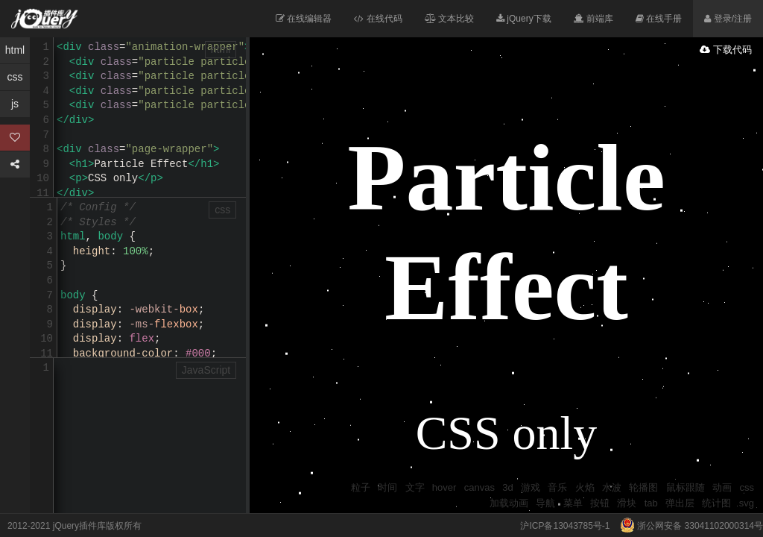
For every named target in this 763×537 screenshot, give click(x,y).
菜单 (573, 503)
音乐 (557, 487)
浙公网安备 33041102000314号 (687, 526)
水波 (611, 487)
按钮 (600, 503)
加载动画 (509, 503)
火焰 (585, 487)
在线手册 (659, 18)
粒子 (360, 487)
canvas (479, 487)
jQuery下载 (523, 18)
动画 (722, 487)
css (747, 487)
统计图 (716, 503)
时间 (387, 487)
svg (746, 503)
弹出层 (679, 503)
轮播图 (643, 487)
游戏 (530, 487)
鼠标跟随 (685, 487)
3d (507, 487)
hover (444, 487)
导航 (545, 503)
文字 (415, 487)
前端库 (593, 18)
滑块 (626, 503)
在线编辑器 (304, 18)
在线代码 (378, 18)
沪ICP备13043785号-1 (565, 526)
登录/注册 (728, 18)
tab (651, 503)
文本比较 (449, 18)
